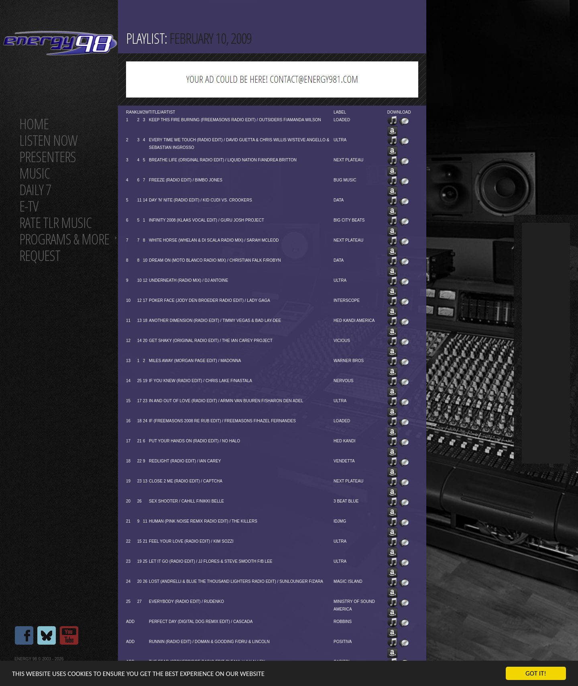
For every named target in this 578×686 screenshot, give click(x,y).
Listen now (48, 140)
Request (39, 255)
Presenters (47, 157)
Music (34, 173)
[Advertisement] (546, 343)
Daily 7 (35, 189)
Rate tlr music (55, 222)
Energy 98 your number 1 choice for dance (60, 43)
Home (34, 124)
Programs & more (64, 239)
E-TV (28, 206)
